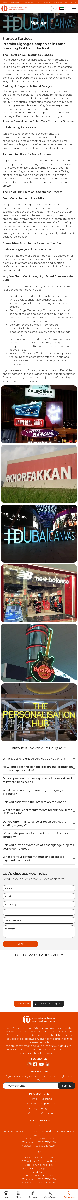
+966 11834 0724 (44, 1175)
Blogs (44, 1108)
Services (32, 1103)
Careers (32, 1113)
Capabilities (48, 1103)
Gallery (33, 1108)
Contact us (47, 1113)
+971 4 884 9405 (44, 1138)
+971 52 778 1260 (46, 1142)
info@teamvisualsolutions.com (39, 1145)
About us (46, 1098)
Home (33, 1098)
